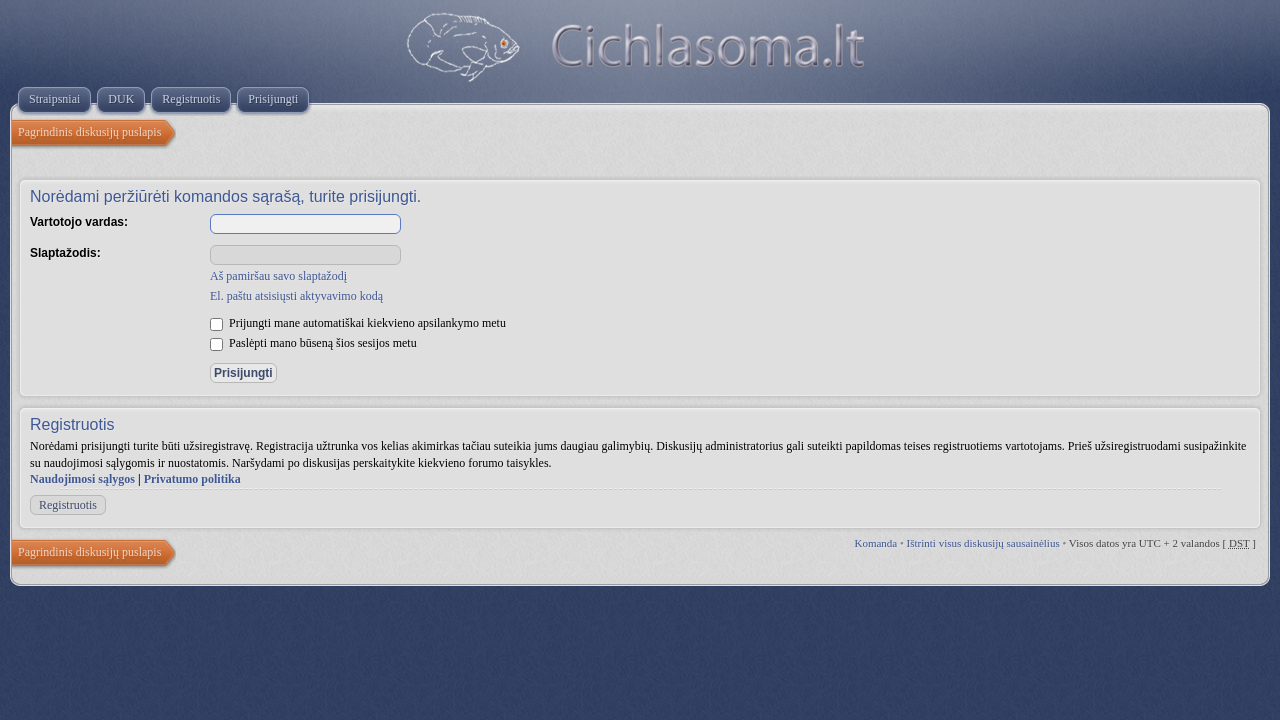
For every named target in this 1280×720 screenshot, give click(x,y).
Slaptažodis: (65, 253)
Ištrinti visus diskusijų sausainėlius (983, 543)
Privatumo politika (192, 479)
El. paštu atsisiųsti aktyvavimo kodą (296, 296)
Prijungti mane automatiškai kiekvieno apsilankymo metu (358, 323)
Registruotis (68, 505)
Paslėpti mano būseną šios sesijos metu (313, 343)
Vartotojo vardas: (79, 222)
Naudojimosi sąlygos (82, 479)
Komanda (875, 543)
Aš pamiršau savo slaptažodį (278, 276)
